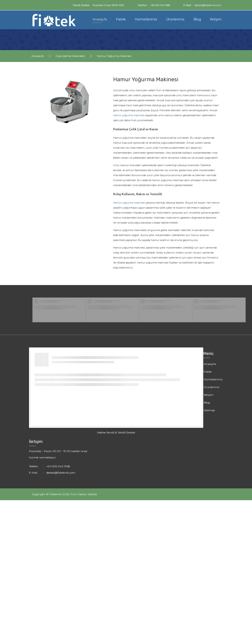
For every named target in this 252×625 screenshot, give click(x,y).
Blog (197, 19)
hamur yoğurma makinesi (129, 115)
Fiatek (121, 19)
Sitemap (209, 410)
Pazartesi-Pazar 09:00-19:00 (108, 5)
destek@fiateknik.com (207, 5)
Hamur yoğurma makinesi (129, 202)
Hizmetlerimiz (146, 19)
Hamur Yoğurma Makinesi (114, 56)
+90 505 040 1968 (160, 5)
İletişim (215, 19)
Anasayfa (100, 19)
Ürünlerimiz (175, 19)
